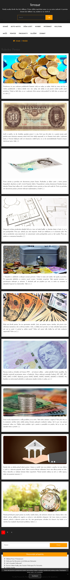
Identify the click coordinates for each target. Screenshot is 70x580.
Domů (5, 26)
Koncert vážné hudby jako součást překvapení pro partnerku (24, 565)
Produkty (23, 33)
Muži (5, 33)
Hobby (38, 26)
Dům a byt (27, 26)
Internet (48, 26)
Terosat (35, 4)
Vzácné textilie (10, 567)
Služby (33, 33)
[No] (68, 574)
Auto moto (16, 26)
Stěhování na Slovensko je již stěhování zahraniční (21, 561)
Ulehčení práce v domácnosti (14, 559)
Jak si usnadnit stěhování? (14, 563)
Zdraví (42, 33)
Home (18, 41)
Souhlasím (35, 576)
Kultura (58, 26)
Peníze (13, 33)
